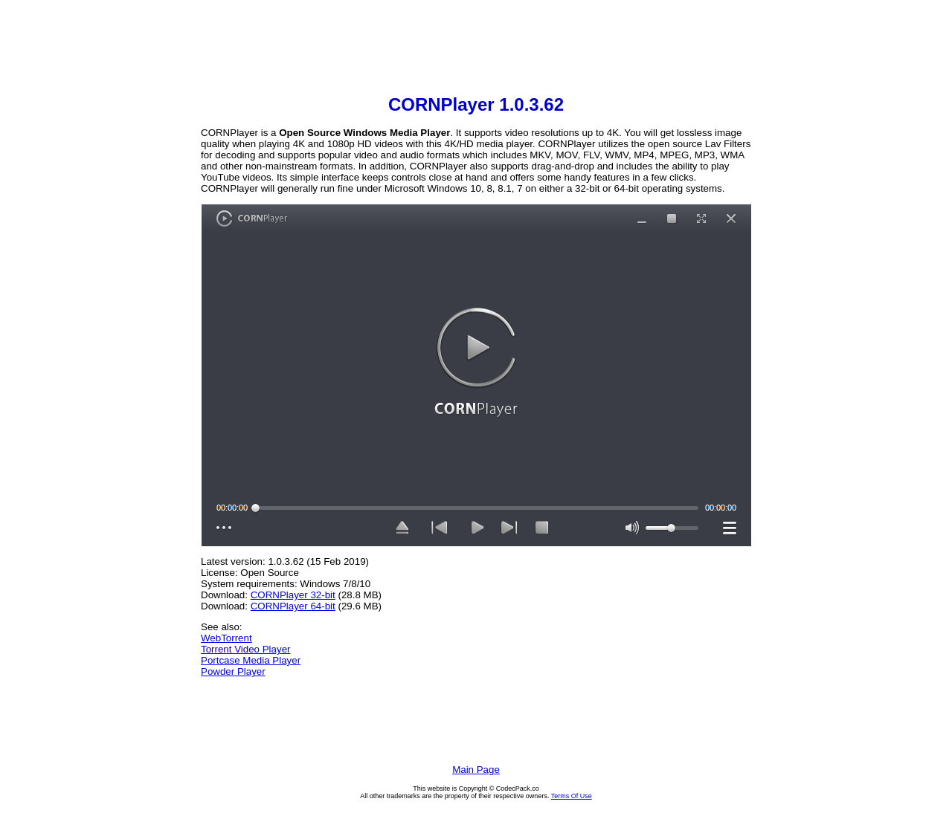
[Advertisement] (476, 49)
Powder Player (233, 671)
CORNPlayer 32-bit (293, 594)
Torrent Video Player (246, 649)
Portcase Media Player (250, 660)
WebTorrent (226, 638)
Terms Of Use (571, 796)
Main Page (476, 769)
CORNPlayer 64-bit (293, 606)
